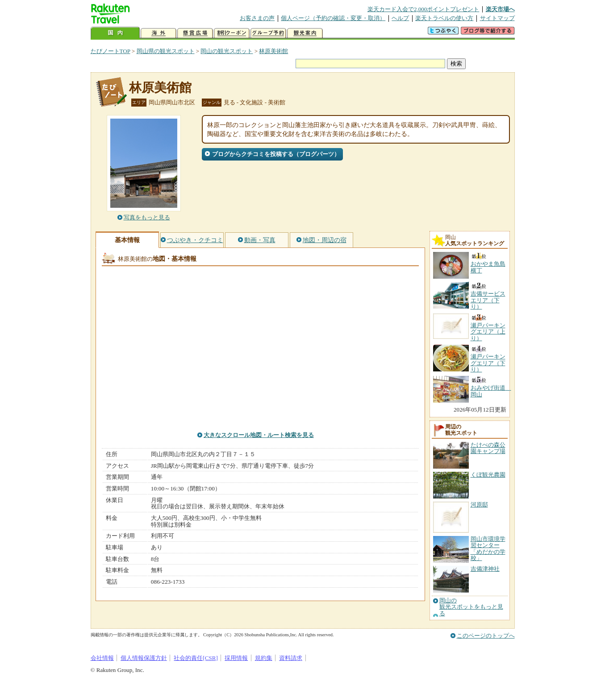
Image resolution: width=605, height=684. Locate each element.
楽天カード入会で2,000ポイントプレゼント (423, 9)
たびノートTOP (110, 51)
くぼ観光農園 (488, 474)
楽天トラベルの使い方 (444, 18)
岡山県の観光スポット (166, 51)
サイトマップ (497, 18)
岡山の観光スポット (226, 51)
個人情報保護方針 (144, 658)
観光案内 (305, 33)
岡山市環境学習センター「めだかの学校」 (488, 548)
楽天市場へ (500, 9)
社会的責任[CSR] (196, 658)
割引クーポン (232, 33)
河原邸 (479, 504)
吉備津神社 (485, 568)
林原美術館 (273, 51)
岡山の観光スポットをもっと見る (471, 607)
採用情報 (236, 658)
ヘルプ (400, 18)
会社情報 (102, 658)
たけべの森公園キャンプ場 (488, 447)
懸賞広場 (195, 33)
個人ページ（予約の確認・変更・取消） (333, 18)
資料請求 (290, 658)
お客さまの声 (257, 18)
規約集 (263, 658)
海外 (158, 33)
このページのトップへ (486, 635)
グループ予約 (268, 33)
